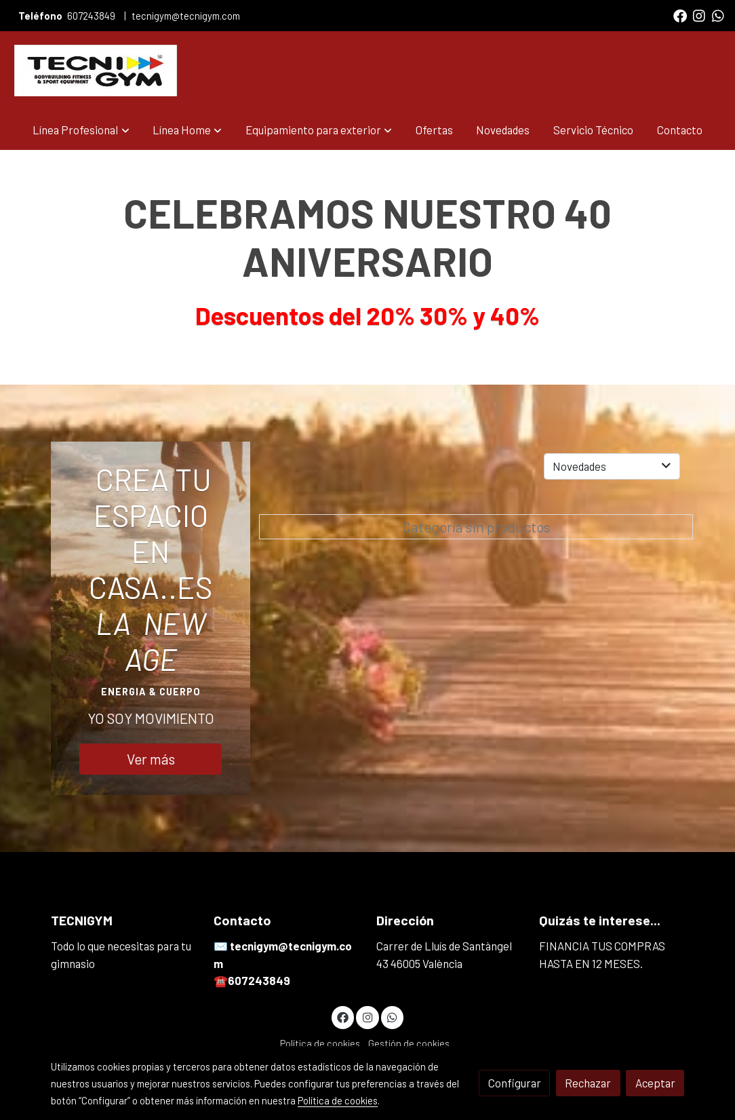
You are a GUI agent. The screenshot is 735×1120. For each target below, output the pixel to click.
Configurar (514, 1082)
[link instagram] (699, 15)
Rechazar (588, 1082)
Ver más (151, 758)
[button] (81, 130)
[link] (95, 70)
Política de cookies (320, 1043)
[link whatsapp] (718, 15)
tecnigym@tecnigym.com (186, 15)
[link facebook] (680, 15)
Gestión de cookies (409, 1043)
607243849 (92, 15)
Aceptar (655, 1082)
